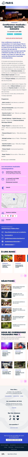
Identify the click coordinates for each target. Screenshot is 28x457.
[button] (14, 199)
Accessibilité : (18, 445)
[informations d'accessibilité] (9, 216)
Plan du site (14, 449)
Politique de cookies (19, 447)
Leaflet (14, 207)
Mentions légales (4, 445)
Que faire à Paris (12, 454)
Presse (5, 447)
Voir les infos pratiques (14, 38)
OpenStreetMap (21, 207)
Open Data (11, 447)
